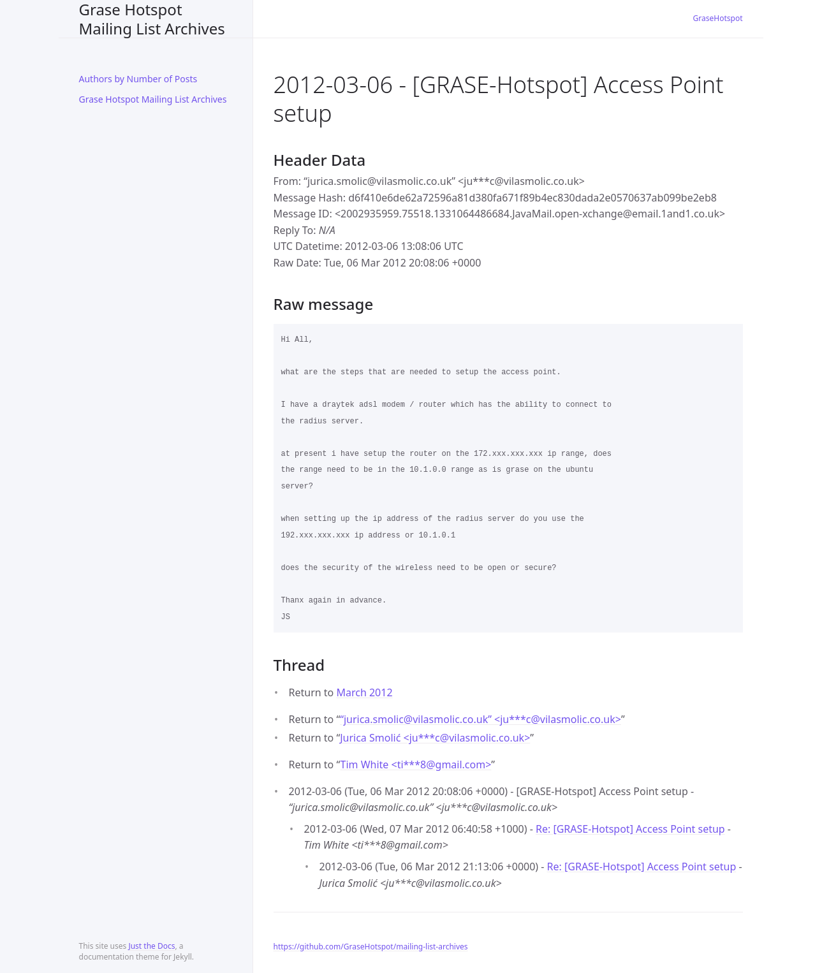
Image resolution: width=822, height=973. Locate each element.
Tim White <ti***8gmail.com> (415, 764)
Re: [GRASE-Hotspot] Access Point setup (630, 829)
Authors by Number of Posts (138, 79)
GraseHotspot (718, 18)
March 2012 (364, 692)
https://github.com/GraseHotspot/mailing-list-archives (371, 946)
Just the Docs (151, 945)
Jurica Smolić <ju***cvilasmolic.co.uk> (435, 738)
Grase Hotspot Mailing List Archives (152, 19)
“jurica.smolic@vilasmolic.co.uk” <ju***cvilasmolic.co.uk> (480, 719)
